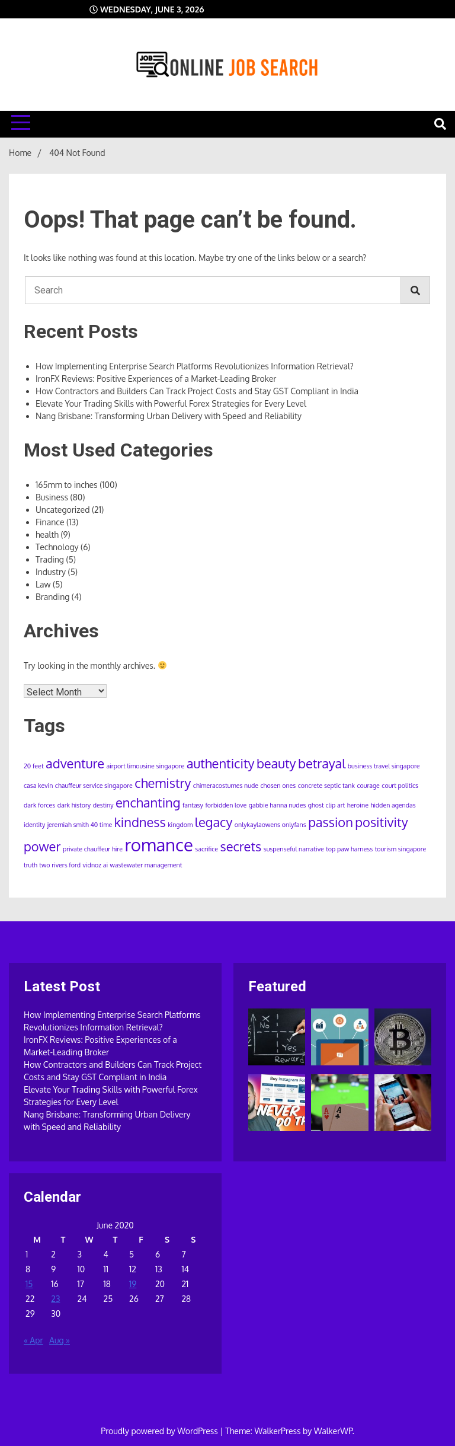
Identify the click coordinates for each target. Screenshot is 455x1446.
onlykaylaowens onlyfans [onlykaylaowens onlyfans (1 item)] (270, 825)
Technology (57, 547)
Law (43, 584)
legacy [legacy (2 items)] (214, 822)
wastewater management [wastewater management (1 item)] (146, 865)
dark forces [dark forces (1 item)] (39, 805)
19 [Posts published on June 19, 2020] (132, 1284)
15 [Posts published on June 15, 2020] (29, 1284)
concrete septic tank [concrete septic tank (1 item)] (326, 785)
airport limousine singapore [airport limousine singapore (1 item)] (145, 766)
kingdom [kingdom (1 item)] (180, 825)
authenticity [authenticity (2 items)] (221, 763)
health (47, 534)
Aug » (59, 1340)
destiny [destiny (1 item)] (103, 805)
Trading (50, 559)
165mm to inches (67, 485)
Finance (50, 522)
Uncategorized (62, 510)
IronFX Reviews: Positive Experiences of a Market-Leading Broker (156, 379)
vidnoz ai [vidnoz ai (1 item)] (95, 865)
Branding (52, 597)
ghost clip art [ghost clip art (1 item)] (326, 805)
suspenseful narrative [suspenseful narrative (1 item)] (294, 849)
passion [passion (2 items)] (330, 822)
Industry (51, 572)
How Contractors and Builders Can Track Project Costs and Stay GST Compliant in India (197, 391)
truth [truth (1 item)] (30, 865)
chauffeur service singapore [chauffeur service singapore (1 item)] (94, 785)
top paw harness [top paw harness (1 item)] (349, 849)
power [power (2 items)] (42, 846)
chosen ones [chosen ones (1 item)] (278, 785)
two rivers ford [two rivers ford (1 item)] (60, 865)
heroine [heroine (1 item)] (358, 805)
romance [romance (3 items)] (158, 845)
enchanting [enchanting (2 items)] (148, 802)
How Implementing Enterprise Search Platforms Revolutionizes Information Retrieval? (195, 366)
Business (52, 497)
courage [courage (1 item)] (368, 785)
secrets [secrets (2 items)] (241, 846)
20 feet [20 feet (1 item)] (34, 766)
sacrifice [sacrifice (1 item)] (206, 849)
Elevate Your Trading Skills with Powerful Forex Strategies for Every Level (171, 403)
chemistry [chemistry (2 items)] (162, 783)
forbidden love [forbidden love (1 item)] (225, 805)
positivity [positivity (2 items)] (381, 822)
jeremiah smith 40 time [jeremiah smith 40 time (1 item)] (79, 825)
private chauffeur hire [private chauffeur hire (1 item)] (93, 849)
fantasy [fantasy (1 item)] (192, 805)
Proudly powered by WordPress (160, 1431)
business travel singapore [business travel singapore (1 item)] (384, 766)
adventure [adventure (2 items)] (75, 763)
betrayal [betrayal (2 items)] (321, 763)
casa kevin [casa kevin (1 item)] (38, 785)
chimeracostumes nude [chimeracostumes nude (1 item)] (225, 785)
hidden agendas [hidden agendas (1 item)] (392, 805)
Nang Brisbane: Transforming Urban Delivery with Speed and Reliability (169, 416)
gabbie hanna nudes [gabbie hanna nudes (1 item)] (277, 805)
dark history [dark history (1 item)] (74, 805)
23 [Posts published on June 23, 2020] (55, 1299)
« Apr (33, 1340)
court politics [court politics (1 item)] (400, 785)
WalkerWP (333, 1431)
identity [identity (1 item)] (34, 825)
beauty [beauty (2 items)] (276, 763)
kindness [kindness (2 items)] (140, 822)
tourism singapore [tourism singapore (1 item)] (401, 849)
